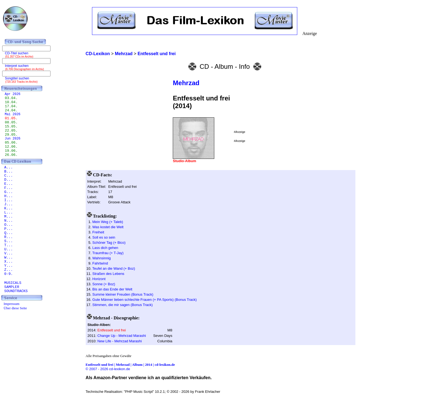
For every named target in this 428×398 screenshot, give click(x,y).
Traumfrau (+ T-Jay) (108, 253)
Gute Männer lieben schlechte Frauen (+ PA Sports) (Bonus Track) (144, 300)
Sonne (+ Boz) (103, 284)
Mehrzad (186, 83)
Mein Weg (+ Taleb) (107, 222)
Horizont (98, 279)
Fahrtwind (100, 263)
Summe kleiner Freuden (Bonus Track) (122, 294)
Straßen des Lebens (108, 274)
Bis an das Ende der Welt (112, 289)
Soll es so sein (103, 237)
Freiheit (98, 232)
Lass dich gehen (105, 248)
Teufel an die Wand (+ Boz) (113, 268)
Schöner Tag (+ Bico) (109, 242)
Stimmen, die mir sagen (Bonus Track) (122, 305)
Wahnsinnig (101, 258)
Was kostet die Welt (107, 227)
